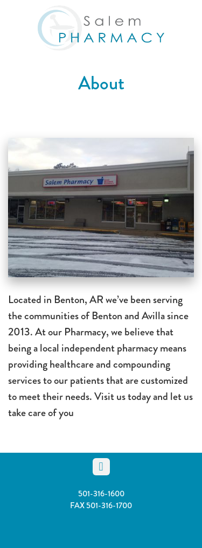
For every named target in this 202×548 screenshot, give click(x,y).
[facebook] (101, 466)
